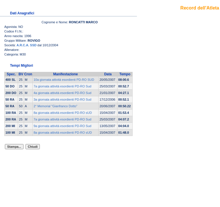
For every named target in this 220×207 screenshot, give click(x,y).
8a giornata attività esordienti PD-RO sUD (63, 112)
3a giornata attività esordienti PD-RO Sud (62, 99)
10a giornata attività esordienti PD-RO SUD (64, 79)
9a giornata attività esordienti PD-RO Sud (62, 126)
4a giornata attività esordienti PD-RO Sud (62, 93)
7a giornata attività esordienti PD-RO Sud (62, 86)
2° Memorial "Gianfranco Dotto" (55, 106)
